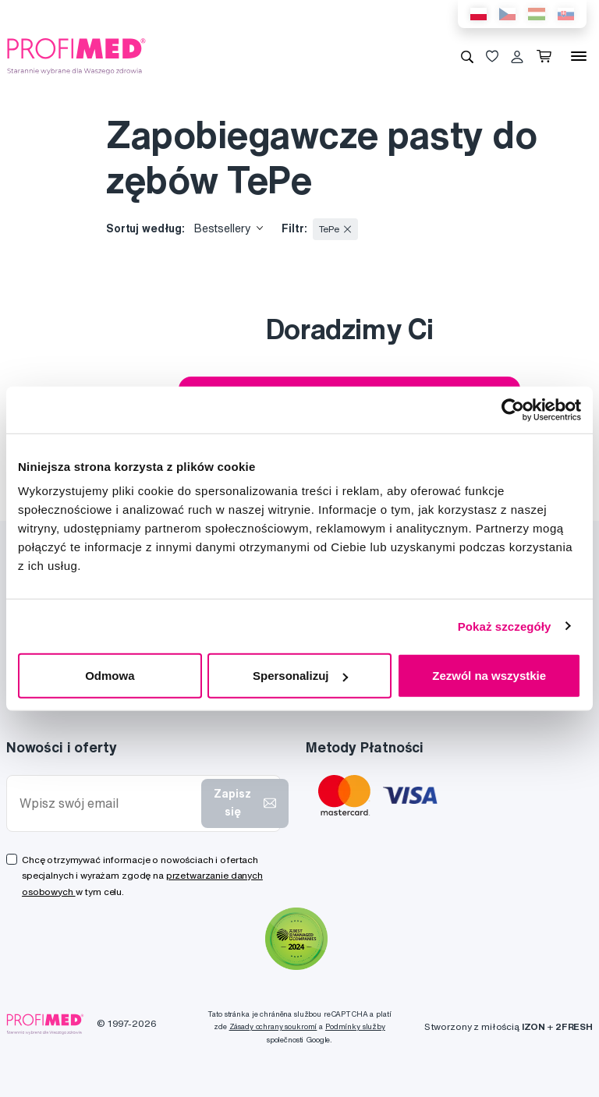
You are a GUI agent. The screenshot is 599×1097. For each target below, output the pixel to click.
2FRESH (574, 1026)
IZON (533, 1026)
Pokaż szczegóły (504, 625)
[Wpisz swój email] (107, 803)
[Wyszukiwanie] (467, 56)
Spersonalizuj (300, 675)
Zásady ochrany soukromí (273, 1026)
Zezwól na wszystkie (489, 675)
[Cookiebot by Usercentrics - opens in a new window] (513, 409)
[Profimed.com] (76, 55)
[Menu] (579, 56)
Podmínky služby (355, 1026)
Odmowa (109, 675)
